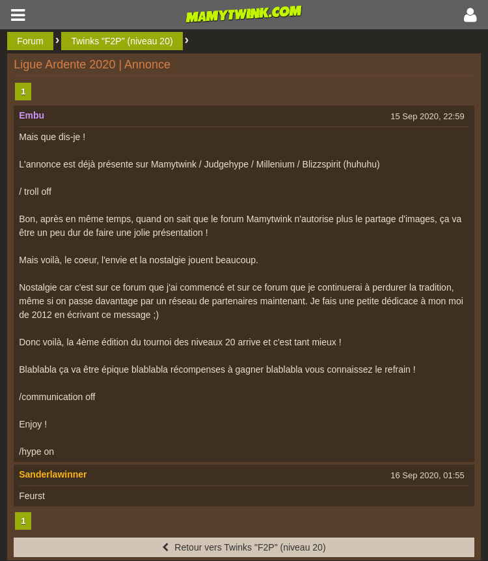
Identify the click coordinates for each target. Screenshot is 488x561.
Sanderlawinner (53, 474)
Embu (31, 115)
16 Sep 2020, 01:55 (427, 475)
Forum (30, 41)
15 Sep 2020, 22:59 (427, 116)
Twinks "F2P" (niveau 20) (121, 41)
